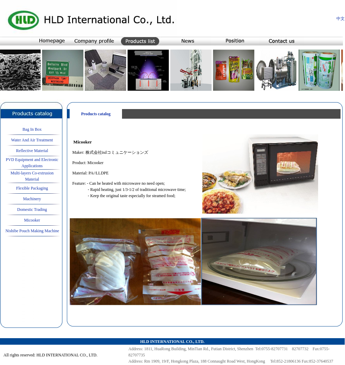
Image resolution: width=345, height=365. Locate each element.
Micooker (32, 220)
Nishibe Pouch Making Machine (32, 230)
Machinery (32, 198)
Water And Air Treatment (32, 140)
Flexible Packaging (32, 188)
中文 (340, 18)
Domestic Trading (32, 209)
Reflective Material (32, 150)
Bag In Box (31, 129)
